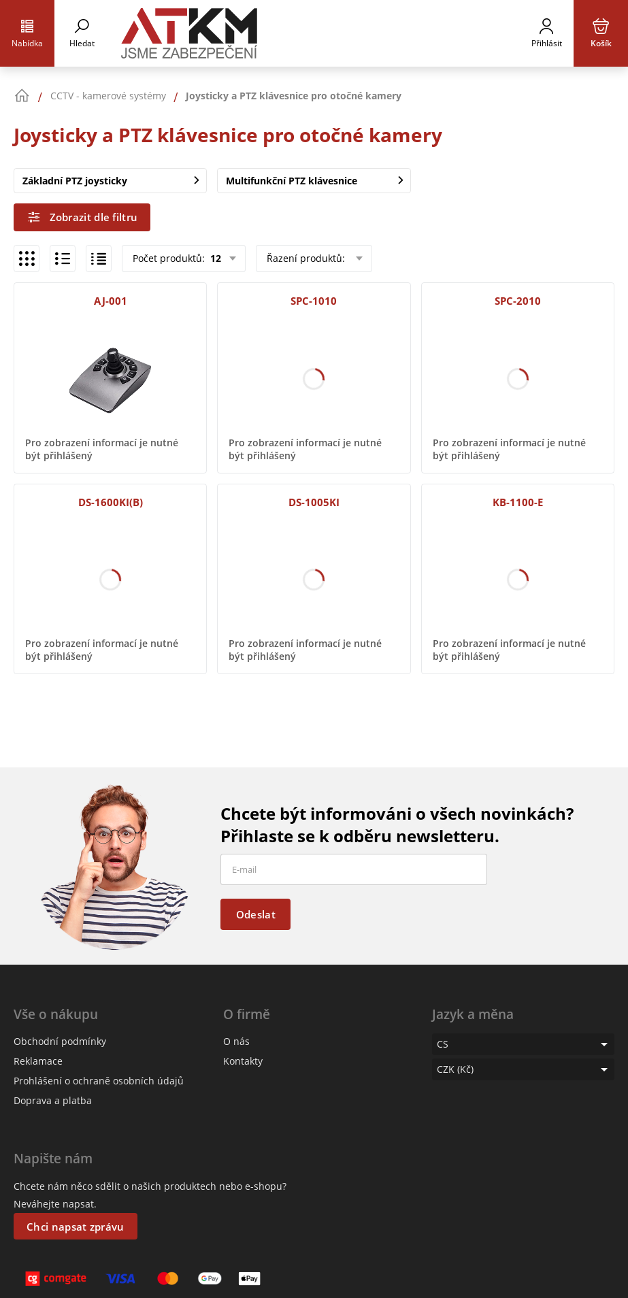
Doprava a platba (53, 1100)
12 (214, 258)
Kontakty (243, 1060)
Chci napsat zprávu (75, 1226)
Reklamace (38, 1060)
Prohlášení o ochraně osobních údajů (99, 1080)
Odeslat (256, 914)
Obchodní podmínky (60, 1041)
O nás (236, 1041)
